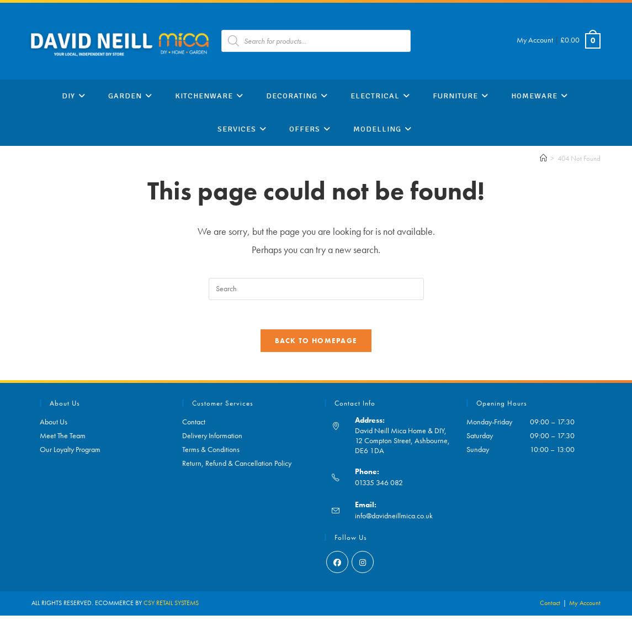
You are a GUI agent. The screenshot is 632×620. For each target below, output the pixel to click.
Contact (193, 426)
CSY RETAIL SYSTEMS (171, 607)
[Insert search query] (316, 289)
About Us (53, 426)
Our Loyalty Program (70, 454)
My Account (535, 40)
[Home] (543, 158)
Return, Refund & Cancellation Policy (236, 467)
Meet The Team (63, 440)
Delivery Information (212, 440)
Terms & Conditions (211, 454)
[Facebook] (337, 566)
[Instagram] (363, 566)
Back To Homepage (316, 345)
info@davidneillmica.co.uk (394, 520)
